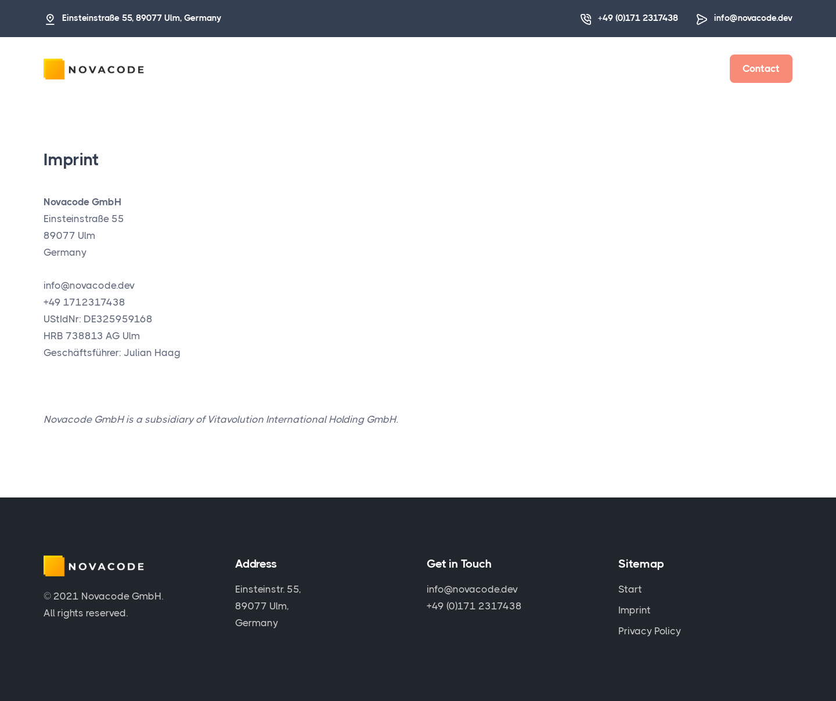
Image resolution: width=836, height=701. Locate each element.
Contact (761, 68)
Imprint (634, 610)
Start (630, 589)
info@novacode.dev (753, 18)
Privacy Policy (649, 631)
